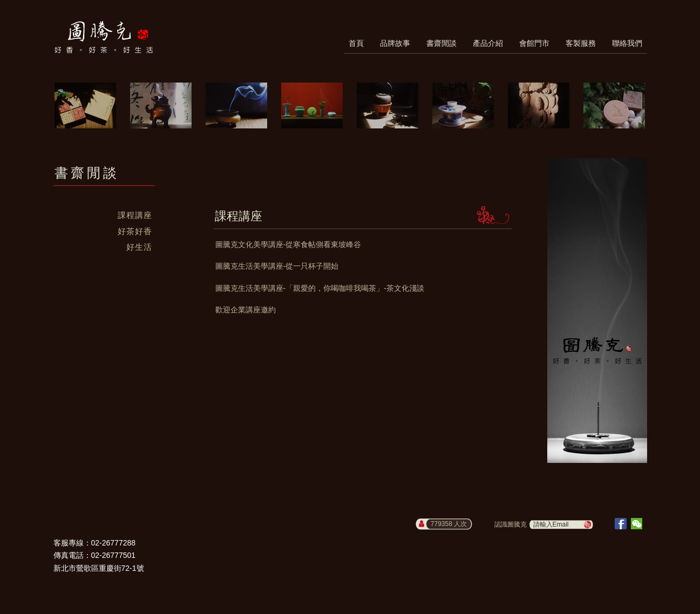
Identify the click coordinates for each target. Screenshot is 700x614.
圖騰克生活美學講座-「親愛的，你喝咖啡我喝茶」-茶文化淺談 (319, 288)
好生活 (139, 246)
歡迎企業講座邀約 (245, 309)
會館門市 (534, 43)
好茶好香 (135, 231)
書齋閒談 (441, 43)
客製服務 (581, 43)
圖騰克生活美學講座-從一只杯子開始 (277, 266)
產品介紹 (488, 43)
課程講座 (135, 215)
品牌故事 (395, 43)
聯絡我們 (627, 43)
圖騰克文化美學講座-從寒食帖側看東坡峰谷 (288, 244)
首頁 (356, 43)
